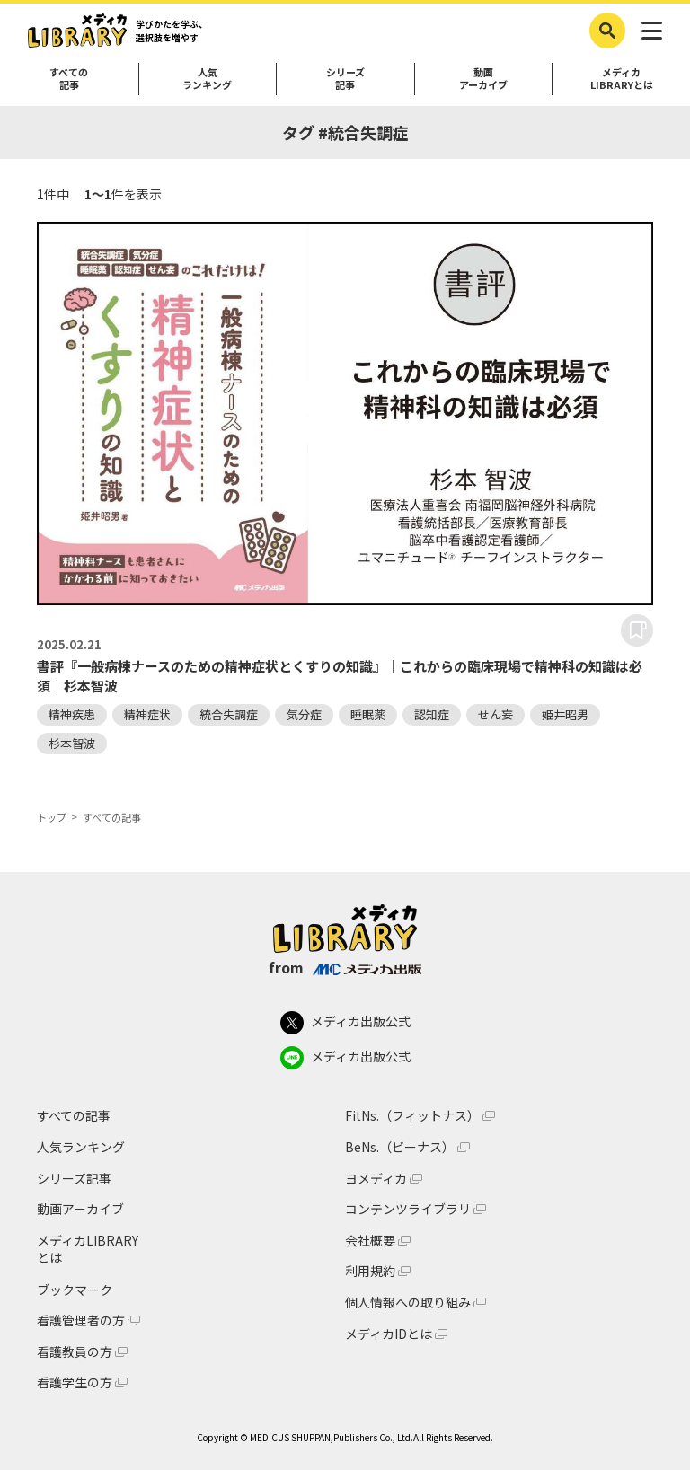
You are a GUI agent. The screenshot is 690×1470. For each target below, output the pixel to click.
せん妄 (495, 714)
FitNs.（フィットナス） (412, 1115)
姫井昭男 (565, 714)
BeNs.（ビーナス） (400, 1147)
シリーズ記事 (345, 78)
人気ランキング (207, 78)
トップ (51, 817)
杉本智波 (72, 743)
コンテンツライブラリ (408, 1209)
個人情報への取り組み (408, 1302)
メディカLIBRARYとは (621, 78)
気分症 (304, 714)
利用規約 (370, 1271)
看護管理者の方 (81, 1320)
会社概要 (370, 1240)
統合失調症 (228, 714)
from (345, 967)
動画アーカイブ (483, 78)
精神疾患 (72, 714)
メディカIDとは (388, 1333)
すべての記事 (68, 78)
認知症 (431, 714)
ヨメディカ (376, 1178)
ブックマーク (74, 1289)
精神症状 (147, 714)
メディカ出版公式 (345, 1022)
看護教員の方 (74, 1351)
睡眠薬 (367, 714)
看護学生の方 (74, 1382)
